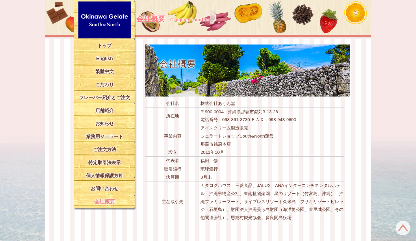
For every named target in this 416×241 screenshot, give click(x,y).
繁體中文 (104, 71)
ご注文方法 (104, 149)
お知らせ (104, 123)
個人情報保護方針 (104, 175)
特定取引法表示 (104, 162)
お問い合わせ (104, 188)
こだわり (104, 84)
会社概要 (104, 202)
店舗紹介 (104, 110)
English (104, 58)
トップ (105, 45)
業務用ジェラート (104, 136)
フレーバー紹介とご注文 (104, 97)
